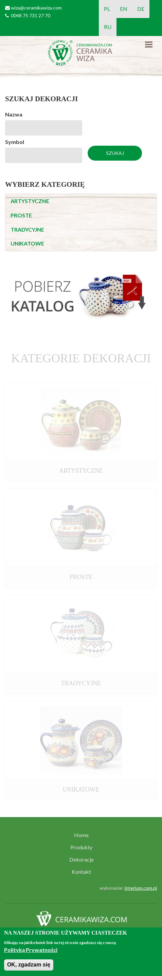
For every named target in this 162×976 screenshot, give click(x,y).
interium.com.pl (141, 888)
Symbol (14, 142)
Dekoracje (81, 859)
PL (107, 8)
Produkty (81, 847)
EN (123, 8)
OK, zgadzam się (28, 965)
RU (107, 26)
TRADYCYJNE (27, 229)
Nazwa (13, 114)
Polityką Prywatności (30, 949)
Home (81, 835)
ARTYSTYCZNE (30, 201)
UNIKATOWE (27, 243)
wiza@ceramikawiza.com (36, 8)
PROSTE (21, 215)
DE (140, 8)
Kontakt (81, 871)
